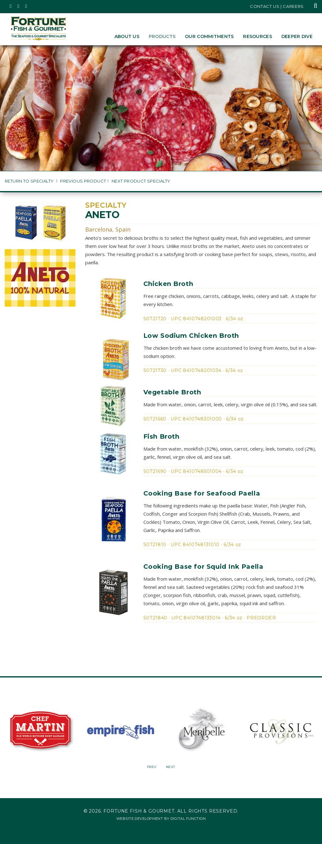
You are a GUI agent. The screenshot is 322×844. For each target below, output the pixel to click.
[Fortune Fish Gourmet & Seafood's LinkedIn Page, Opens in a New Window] (26, 6)
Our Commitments (209, 36)
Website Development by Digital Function (161, 818)
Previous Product (83, 181)
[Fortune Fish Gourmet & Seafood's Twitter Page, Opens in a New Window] (11, 6)
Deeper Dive (297, 36)
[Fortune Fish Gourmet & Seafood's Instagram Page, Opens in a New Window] (19, 6)
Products (162, 36)
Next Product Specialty (141, 181)
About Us (126, 36)
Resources (257, 36)
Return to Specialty (30, 181)
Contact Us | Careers (277, 6)
